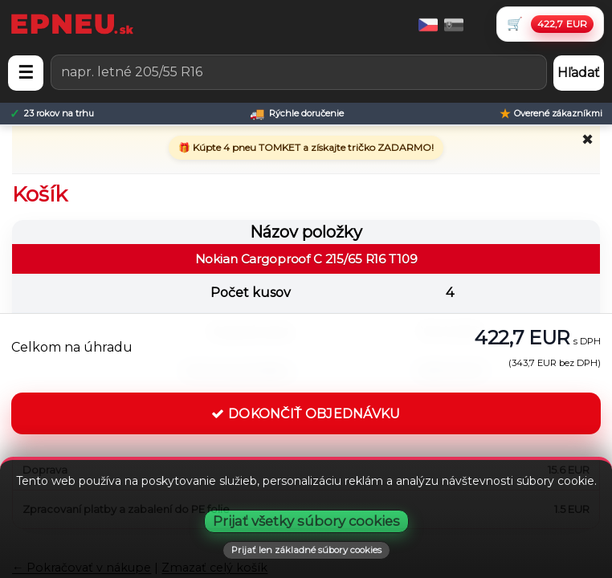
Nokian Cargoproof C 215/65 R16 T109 (306, 259)
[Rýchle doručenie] (296, 113)
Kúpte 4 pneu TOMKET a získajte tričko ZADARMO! (312, 147)
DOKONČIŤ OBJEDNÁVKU (305, 413)
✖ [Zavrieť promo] (587, 139)
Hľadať (578, 72)
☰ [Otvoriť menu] (26, 72)
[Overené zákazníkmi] (551, 113)
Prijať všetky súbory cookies (306, 521)
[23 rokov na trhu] (52, 113)
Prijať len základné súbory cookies (306, 550)
